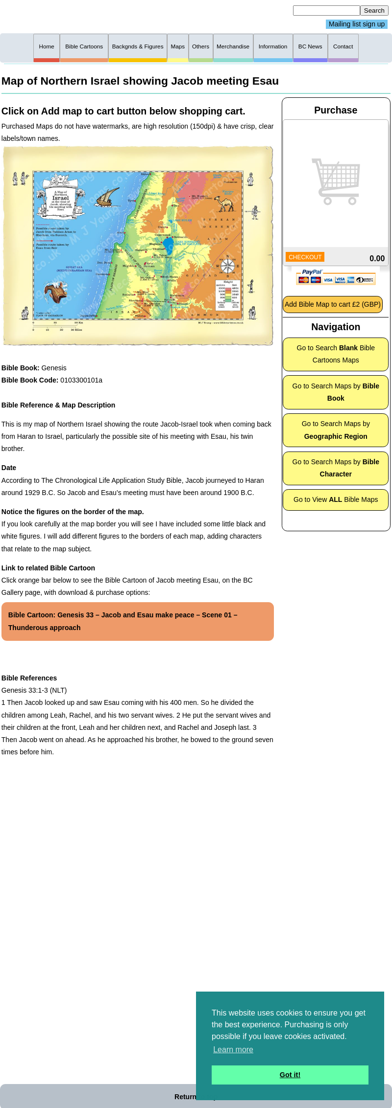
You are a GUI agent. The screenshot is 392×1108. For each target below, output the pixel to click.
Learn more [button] (233, 1049)
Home (46, 46)
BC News (310, 46)
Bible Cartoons (84, 46)
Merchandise (233, 46)
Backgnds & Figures (138, 46)
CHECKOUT (305, 257)
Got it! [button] (290, 1075)
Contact (343, 46)
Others (200, 46)
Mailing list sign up (357, 24)
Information (273, 46)
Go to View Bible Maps (336, 499)
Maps (178, 46)
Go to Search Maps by (336, 392)
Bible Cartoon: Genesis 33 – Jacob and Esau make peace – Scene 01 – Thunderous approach (123, 621)
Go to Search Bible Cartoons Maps (336, 354)
